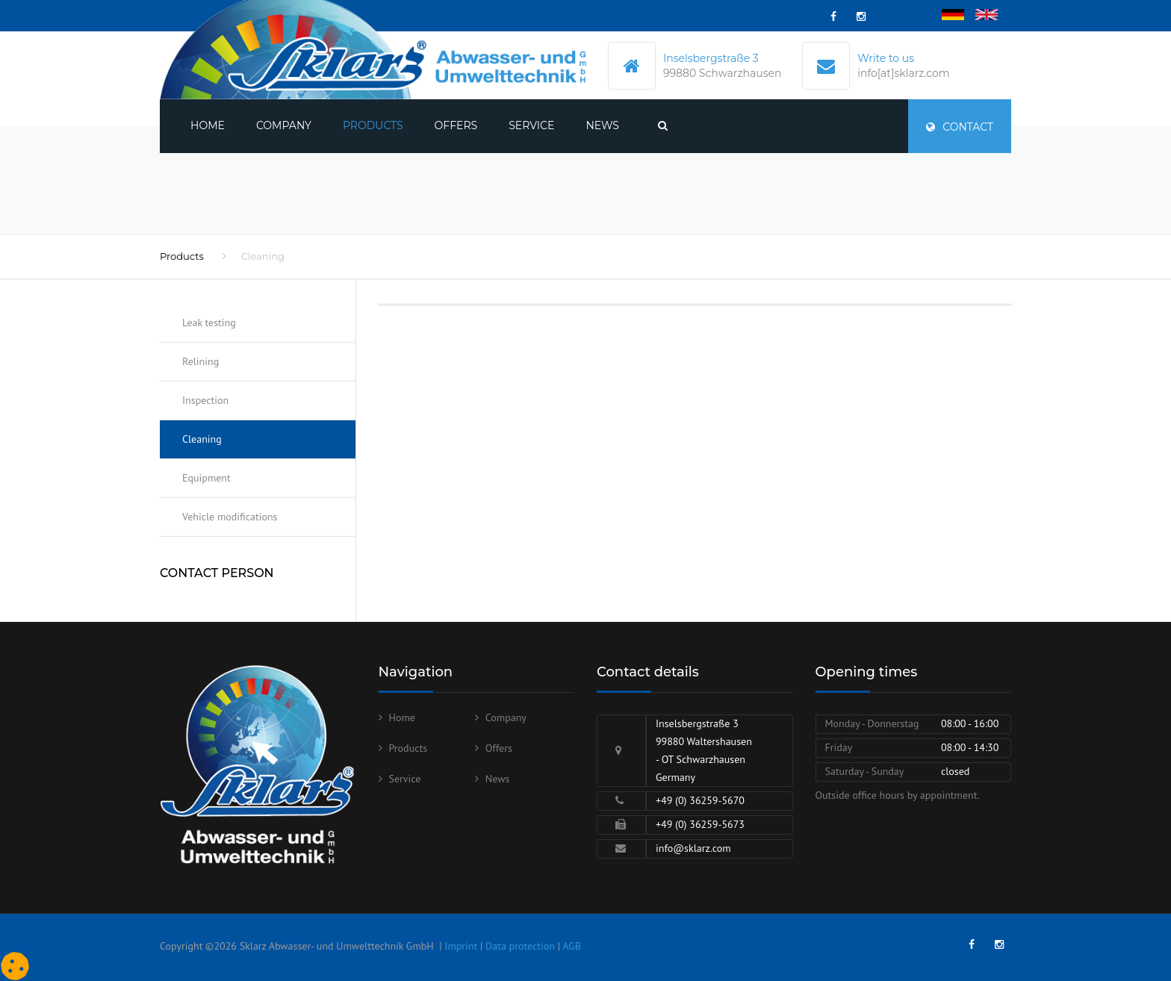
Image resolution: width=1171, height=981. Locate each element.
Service (531, 125)
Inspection (205, 400)
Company (283, 125)
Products (373, 125)
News (602, 125)
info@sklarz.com (693, 848)
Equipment (206, 478)
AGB (571, 946)
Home (207, 125)
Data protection (520, 946)
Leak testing (209, 322)
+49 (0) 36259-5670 (700, 800)
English (991, 15)
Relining (200, 361)
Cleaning (202, 439)
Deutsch (960, 15)
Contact (959, 127)
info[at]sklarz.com (903, 73)
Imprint (460, 946)
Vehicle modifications (229, 516)
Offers (456, 125)
